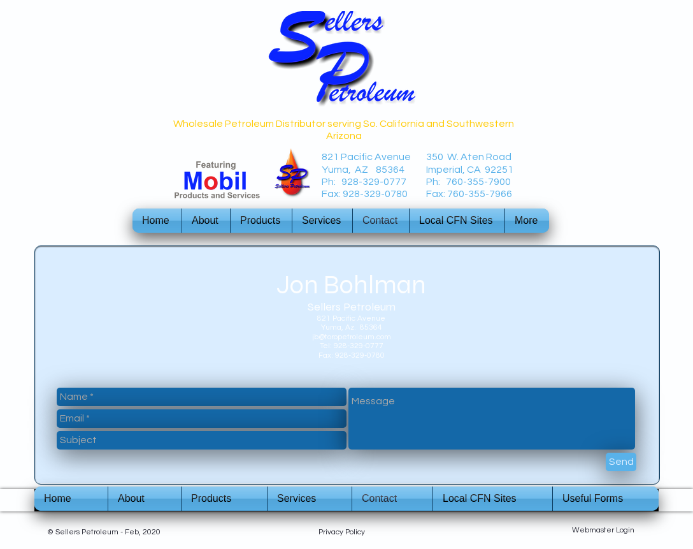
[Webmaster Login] (603, 530)
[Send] (621, 462)
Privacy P (334, 532)
